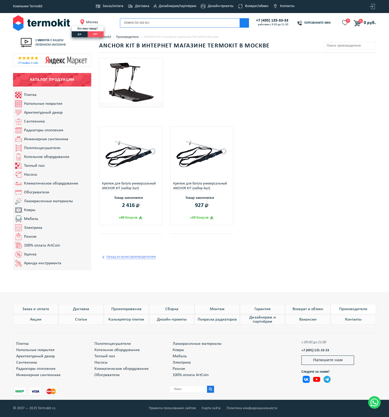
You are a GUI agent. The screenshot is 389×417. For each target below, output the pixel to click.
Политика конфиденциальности (252, 408)
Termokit (105, 37)
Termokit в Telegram (327, 379)
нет (95, 34)
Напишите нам (328, 360)
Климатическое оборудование (51, 183)
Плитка (30, 95)
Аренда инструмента (42, 263)
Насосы (30, 175)
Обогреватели (36, 192)
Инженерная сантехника (46, 139)
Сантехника (34, 121)
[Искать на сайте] (210, 389)
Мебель (31, 219)
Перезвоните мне (317, 22)
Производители (127, 37)
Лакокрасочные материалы (48, 201)
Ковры (29, 210)
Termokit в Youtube (316, 379)
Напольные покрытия (43, 104)
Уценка (30, 254)
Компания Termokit (27, 6)
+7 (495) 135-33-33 (272, 21)
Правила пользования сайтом (172, 408)
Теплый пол (34, 166)
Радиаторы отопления (43, 130)
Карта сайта (211, 408)
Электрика (33, 228)
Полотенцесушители (42, 148)
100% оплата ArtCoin (42, 245)
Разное (30, 237)
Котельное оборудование (46, 157)
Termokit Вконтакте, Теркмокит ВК (306, 379)
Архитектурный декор (43, 113)
